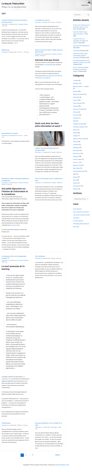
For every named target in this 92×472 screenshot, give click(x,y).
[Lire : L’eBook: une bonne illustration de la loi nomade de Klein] (49, 138)
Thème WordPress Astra (62, 465)
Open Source (77, 153)
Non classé (76, 150)
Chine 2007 (76, 97)
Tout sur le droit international (81, 46)
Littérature (76, 144)
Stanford (75, 183)
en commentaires (48, 64)
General (75, 133)
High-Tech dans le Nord (80, 139)
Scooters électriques (79, 171)
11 (32, 455)
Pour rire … (76, 162)
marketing (76, 147)
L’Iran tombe (76, 50)
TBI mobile (76, 229)
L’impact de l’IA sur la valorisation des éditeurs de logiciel (81, 41)
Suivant (58, 455)
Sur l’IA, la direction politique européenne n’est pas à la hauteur (81, 69)
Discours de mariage (79, 109)
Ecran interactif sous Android (81, 212)
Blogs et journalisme (79, 94)
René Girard (76, 168)
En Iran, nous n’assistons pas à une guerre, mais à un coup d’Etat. (81, 27)
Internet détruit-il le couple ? (11, 133)
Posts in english (77, 159)
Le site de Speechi (78, 223)
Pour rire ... (20, 52)
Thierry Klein (85, 5)
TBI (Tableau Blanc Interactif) (81, 226)
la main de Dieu (15, 225)
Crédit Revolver (6, 423)
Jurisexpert (76, 220)
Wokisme (76, 189)
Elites (74, 121)
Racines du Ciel (77, 165)
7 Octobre (76, 80)
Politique (54, 182)
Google (75, 136)
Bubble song (6, 50)
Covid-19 (75, 100)
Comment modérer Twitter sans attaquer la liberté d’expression (80, 55)
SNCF (74, 174)
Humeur (53, 22)
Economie (76, 115)
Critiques (75, 106)
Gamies (75, 130)
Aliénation (76, 83)
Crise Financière (77, 103)
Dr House (76, 112)
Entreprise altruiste (22, 24)
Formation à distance (57, 54)
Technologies (54, 427)
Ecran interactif (77, 209)
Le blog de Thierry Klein (13, 3)
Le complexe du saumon (43, 20)
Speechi (37, 55)
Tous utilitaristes (40, 256)
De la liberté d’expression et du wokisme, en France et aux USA (81, 62)
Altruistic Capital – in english (81, 86)
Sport (74, 180)
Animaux (75, 91)
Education (76, 118)
